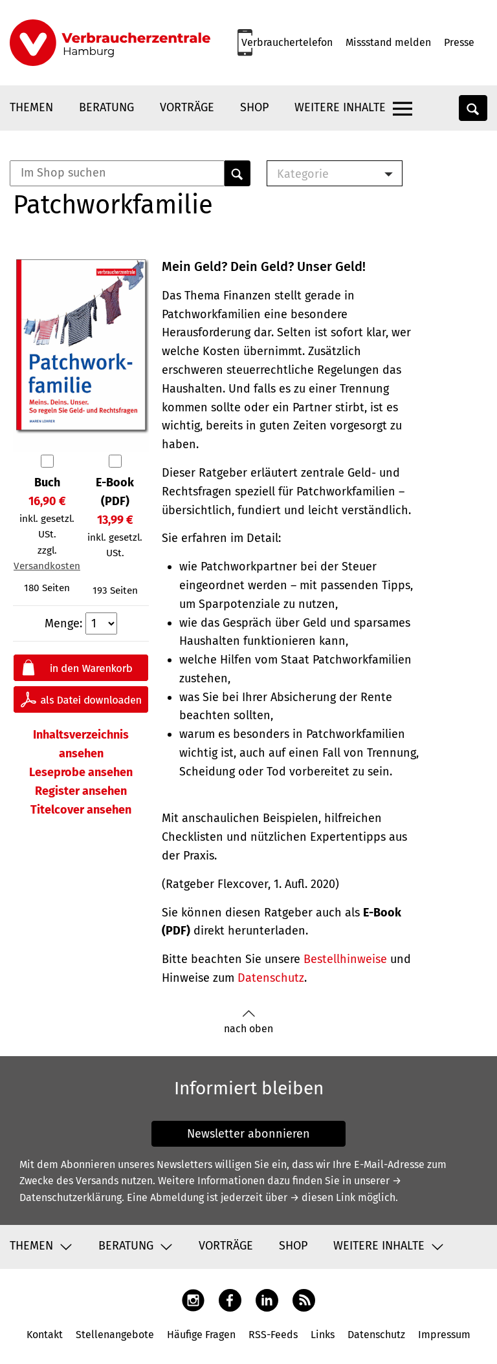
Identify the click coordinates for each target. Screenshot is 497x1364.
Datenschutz (270, 978)
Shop (254, 107)
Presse (459, 42)
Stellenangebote (115, 1334)
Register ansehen (81, 791)
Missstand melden (388, 42)
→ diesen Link (322, 1197)
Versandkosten (47, 566)
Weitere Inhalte (340, 107)
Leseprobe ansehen (81, 772)
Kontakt (45, 1334)
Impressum (444, 1334)
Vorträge (187, 107)
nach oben (248, 1022)
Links (323, 1334)
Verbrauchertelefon (287, 42)
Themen (31, 107)
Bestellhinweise (345, 959)
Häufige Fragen (201, 1334)
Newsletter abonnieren (248, 1134)
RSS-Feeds (273, 1334)
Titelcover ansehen (80, 810)
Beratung (106, 107)
